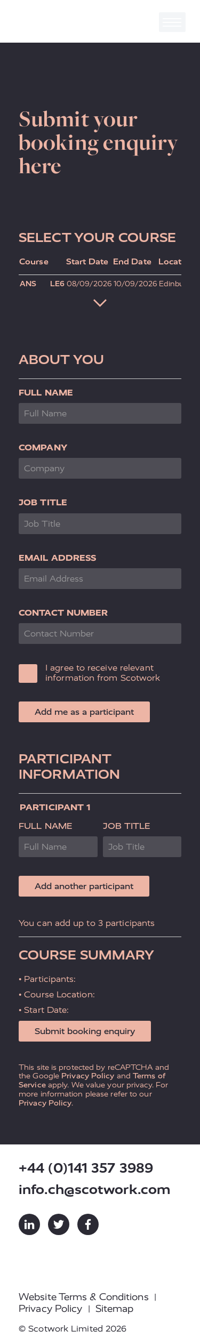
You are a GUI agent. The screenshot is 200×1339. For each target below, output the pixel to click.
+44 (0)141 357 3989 (86, 1168)
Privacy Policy (87, 1075)
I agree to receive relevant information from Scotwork (103, 673)
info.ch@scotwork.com (95, 1189)
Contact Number (63, 613)
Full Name (46, 393)
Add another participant (84, 886)
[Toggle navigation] (172, 22)
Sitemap (114, 1308)
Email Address (57, 558)
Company (43, 447)
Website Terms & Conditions (84, 1297)
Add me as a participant (84, 712)
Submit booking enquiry (85, 1031)
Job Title (43, 502)
